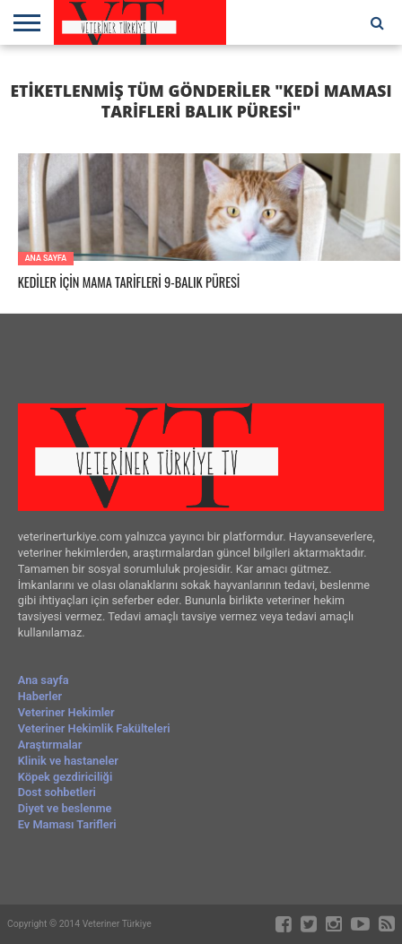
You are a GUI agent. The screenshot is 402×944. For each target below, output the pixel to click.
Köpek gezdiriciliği (65, 777)
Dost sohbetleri (57, 792)
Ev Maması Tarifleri (67, 824)
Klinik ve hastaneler (68, 760)
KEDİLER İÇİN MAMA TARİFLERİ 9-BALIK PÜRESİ (129, 282)
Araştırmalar (50, 744)
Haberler (40, 696)
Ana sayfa (43, 680)
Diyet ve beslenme (65, 808)
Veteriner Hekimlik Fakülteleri (94, 728)
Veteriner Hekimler (66, 712)
